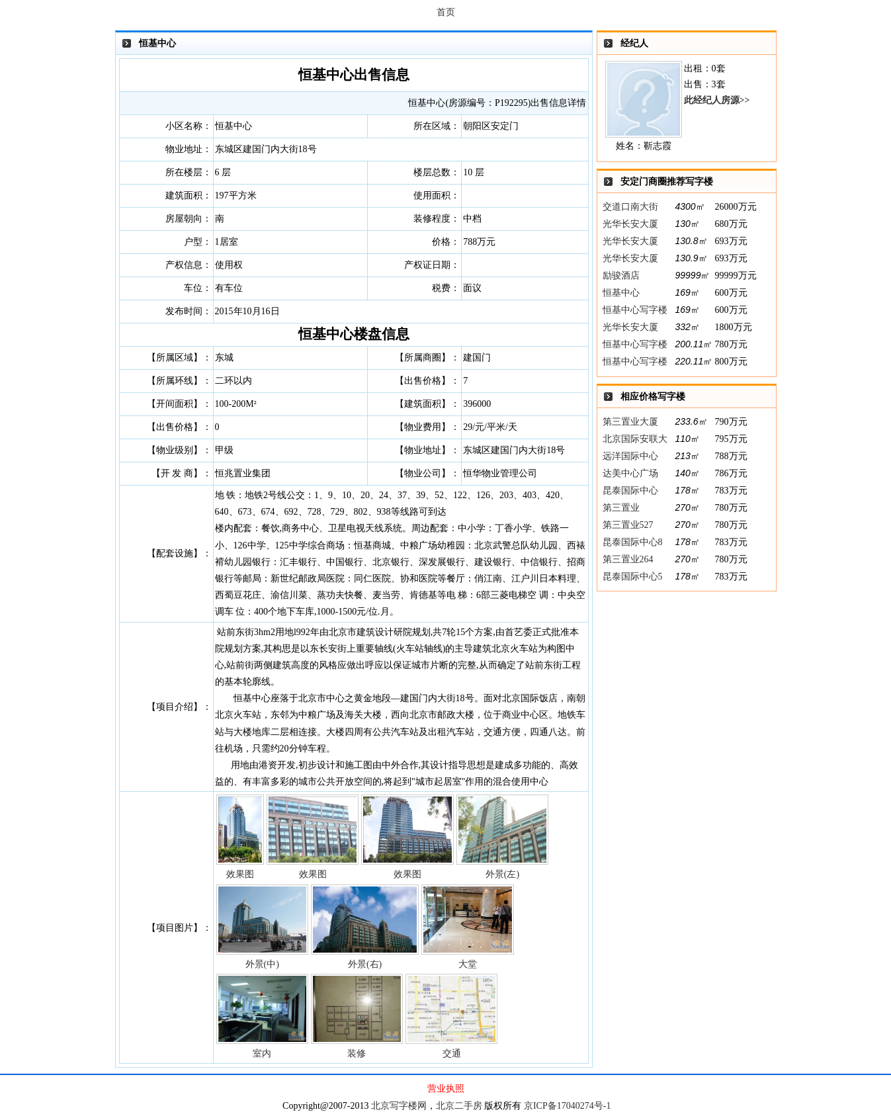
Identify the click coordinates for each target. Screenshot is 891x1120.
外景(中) (262, 926)
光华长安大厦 (630, 224)
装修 (357, 1016)
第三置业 (621, 508)
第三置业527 (628, 525)
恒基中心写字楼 (635, 310)
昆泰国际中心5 (633, 577)
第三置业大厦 (630, 422)
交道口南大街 (630, 207)
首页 (446, 12)
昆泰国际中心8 (633, 542)
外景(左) (502, 837)
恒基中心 (621, 293)
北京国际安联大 (635, 439)
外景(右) (365, 926)
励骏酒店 (621, 275)
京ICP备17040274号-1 (567, 1106)
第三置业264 (628, 559)
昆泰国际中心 (630, 490)
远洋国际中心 (630, 456)
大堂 (467, 926)
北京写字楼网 (399, 1106)
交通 (451, 1016)
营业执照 (445, 1089)
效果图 (240, 837)
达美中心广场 (630, 473)
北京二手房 (459, 1106)
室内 (262, 1016)
